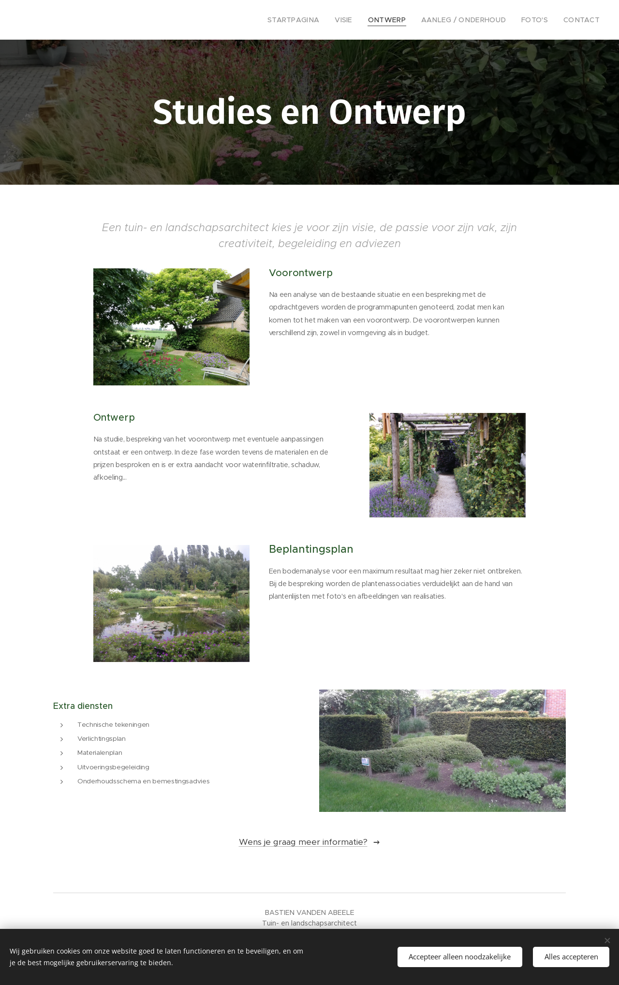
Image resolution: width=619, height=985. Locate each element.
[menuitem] (316, 20)
